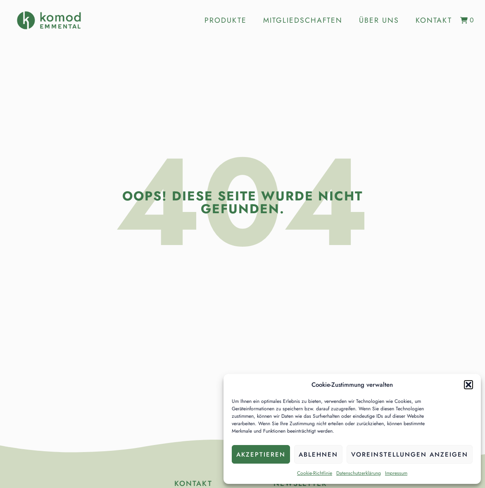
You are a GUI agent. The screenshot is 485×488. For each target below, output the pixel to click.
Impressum (396, 473)
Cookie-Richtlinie (314, 473)
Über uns (379, 20)
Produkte (225, 20)
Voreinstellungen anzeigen (409, 454)
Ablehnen (318, 454)
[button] (468, 385)
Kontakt (434, 20)
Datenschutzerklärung (358, 473)
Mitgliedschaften (302, 20)
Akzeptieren (260, 454)
